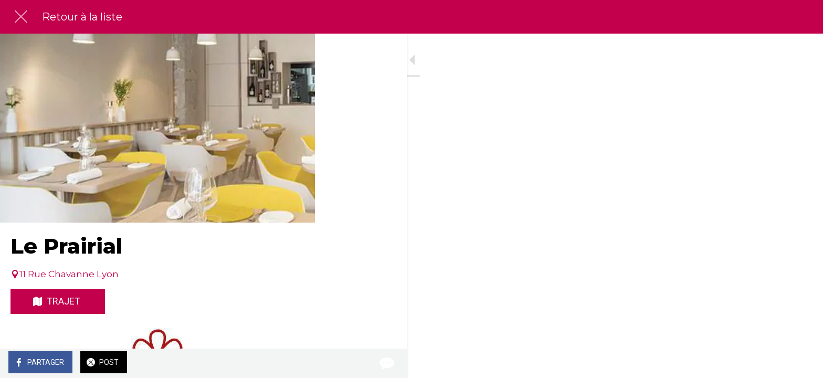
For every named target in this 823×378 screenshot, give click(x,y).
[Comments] (294, 363)
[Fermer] (21, 16)
